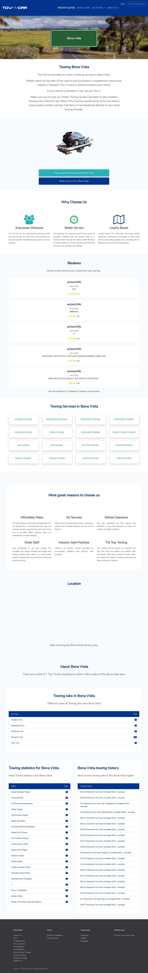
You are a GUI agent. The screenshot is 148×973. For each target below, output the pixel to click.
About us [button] (112, 7)
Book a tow (83, 7)
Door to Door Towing (22, 952)
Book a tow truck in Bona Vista (74, 181)
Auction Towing (19, 955)
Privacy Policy (52, 938)
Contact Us (17, 961)
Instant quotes (67, 7)
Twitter (83, 938)
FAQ (15, 938)
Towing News (19, 941)
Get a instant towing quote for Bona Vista (74, 172)
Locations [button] (97, 7)
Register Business (137, 4)
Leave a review (93, 391)
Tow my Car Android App (124, 935)
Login (122, 4)
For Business (18, 946)
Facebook (84, 935)
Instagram (84, 941)
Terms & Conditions (55, 935)
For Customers (19, 944)
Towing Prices (19, 949)
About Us (17, 935)
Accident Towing (20, 958)
